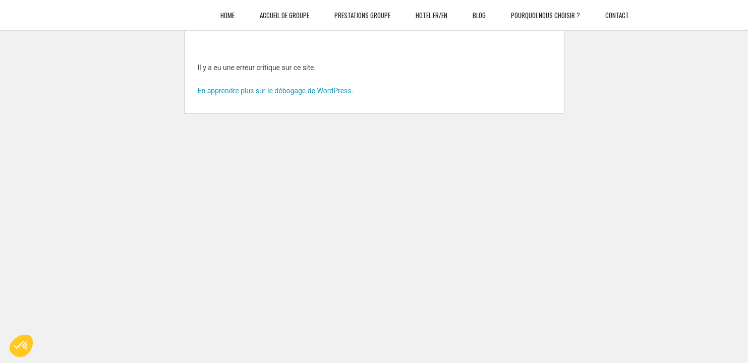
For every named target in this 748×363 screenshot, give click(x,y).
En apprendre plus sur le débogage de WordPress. (276, 91)
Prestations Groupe (362, 10)
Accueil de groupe (284, 10)
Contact (617, 10)
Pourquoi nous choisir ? (545, 10)
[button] (21, 346)
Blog (479, 10)
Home (227, 10)
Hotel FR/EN (431, 10)
